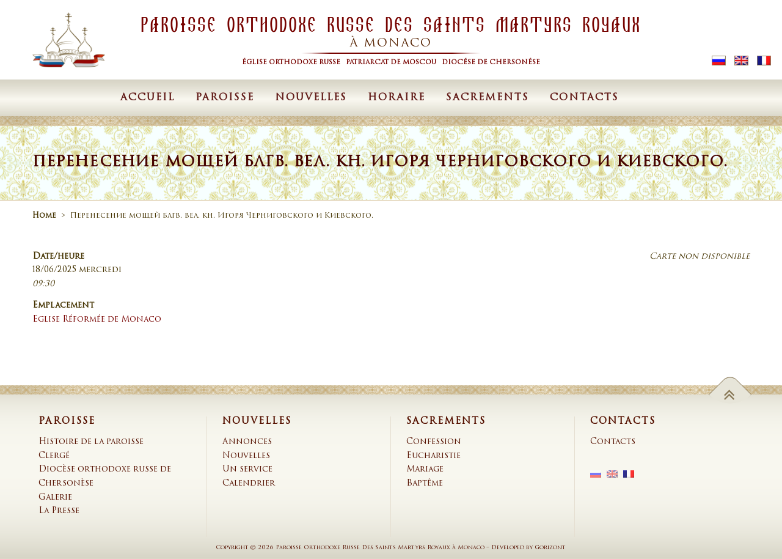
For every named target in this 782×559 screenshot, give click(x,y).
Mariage (425, 469)
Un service (247, 469)
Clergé (54, 456)
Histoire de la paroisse (91, 442)
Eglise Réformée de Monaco (96, 320)
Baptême (424, 483)
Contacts (584, 98)
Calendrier (248, 483)
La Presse (58, 511)
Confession (433, 442)
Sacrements (487, 98)
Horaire (396, 98)
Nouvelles (311, 98)
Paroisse (225, 98)
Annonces (247, 442)
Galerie (55, 498)
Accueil (147, 98)
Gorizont (550, 547)
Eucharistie (433, 456)
